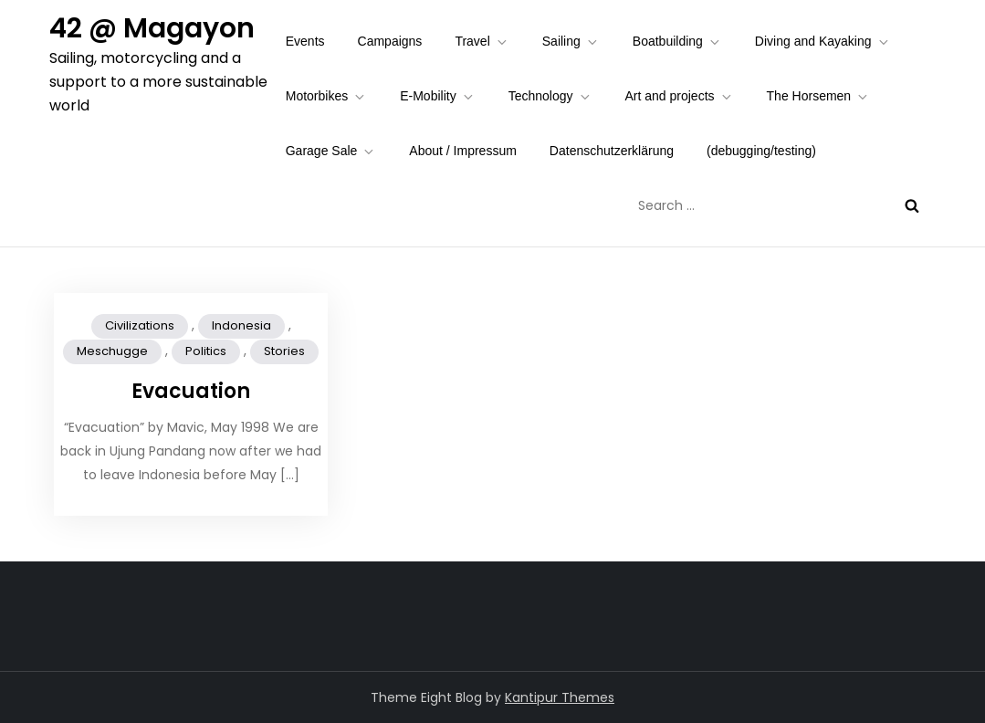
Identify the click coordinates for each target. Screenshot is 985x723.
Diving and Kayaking (823, 41)
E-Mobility (437, 96)
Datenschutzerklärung (612, 150)
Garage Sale (331, 151)
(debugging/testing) (761, 150)
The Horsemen (819, 96)
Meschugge (112, 351)
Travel (481, 41)
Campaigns (390, 41)
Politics (205, 351)
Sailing (571, 41)
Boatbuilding (677, 41)
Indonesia (241, 325)
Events (305, 41)
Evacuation (190, 391)
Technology (550, 96)
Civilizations (139, 325)
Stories (284, 351)
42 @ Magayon (152, 28)
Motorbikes (326, 96)
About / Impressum (463, 150)
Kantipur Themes (559, 697)
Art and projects (679, 96)
